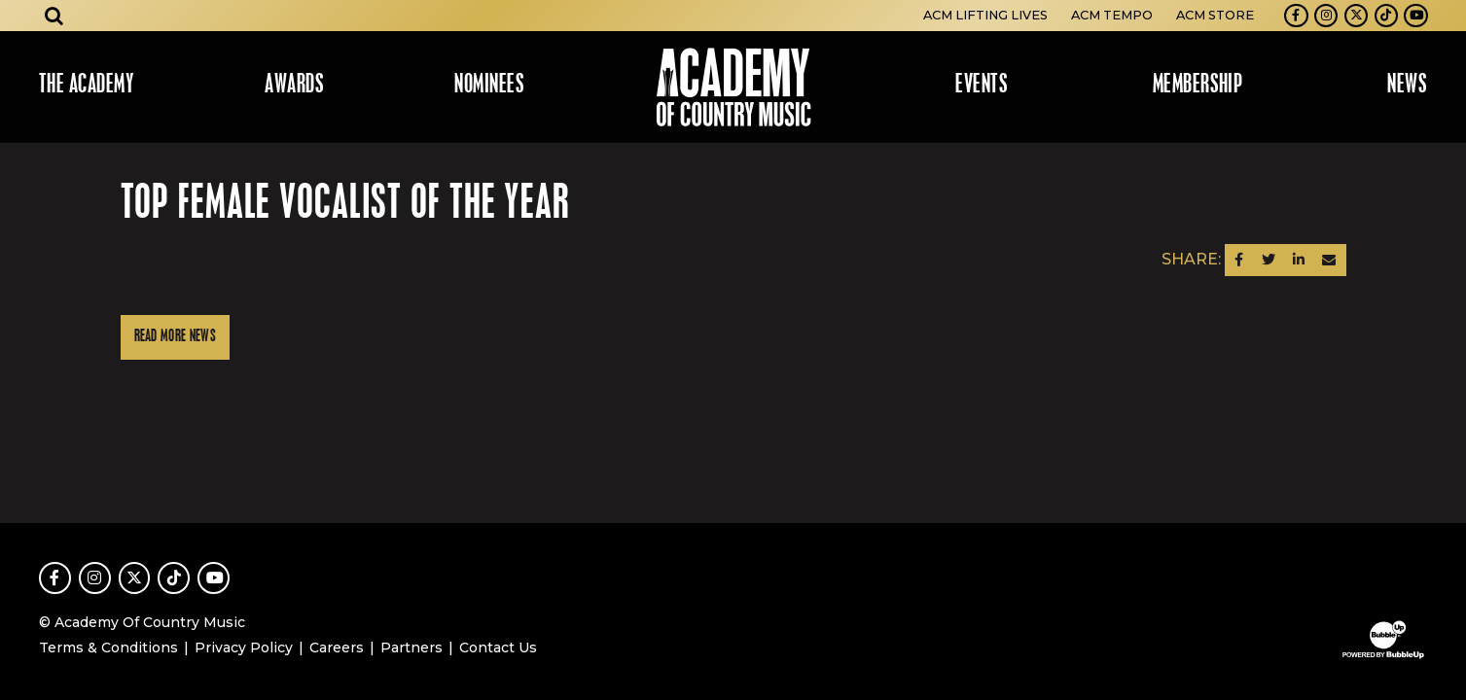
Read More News (175, 337)
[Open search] (54, 15)
